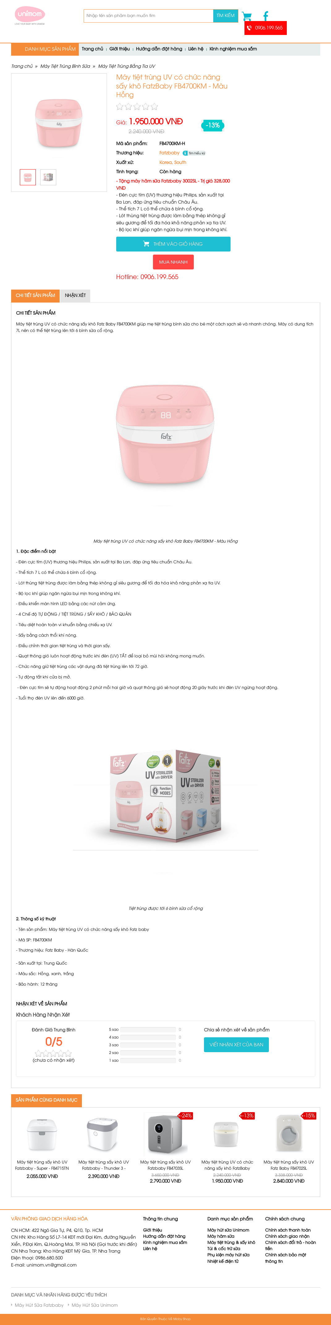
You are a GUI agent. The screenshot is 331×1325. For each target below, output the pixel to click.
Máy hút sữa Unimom (228, 1230)
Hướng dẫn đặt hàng (159, 49)
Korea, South (172, 163)
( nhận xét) (53, 1061)
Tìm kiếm (226, 16)
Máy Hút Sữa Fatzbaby (39, 1306)
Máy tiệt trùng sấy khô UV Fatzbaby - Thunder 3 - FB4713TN (104, 1168)
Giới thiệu (119, 49)
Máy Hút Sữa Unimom (95, 1306)
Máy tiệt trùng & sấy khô (231, 1243)
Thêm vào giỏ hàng (178, 244)
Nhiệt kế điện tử (223, 1261)
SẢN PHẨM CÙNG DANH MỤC (46, 1101)
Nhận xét (75, 296)
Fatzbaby (169, 153)
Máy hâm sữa (220, 1236)
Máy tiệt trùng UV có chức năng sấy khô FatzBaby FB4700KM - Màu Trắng (227, 1168)
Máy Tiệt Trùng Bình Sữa (65, 67)
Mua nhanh (173, 262)
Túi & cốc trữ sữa (223, 1249)
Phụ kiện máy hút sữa (228, 1255)
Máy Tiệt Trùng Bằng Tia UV (126, 67)
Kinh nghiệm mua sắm (233, 49)
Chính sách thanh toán (288, 1230)
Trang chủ (92, 49)
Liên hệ (195, 49)
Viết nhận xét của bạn (236, 1045)
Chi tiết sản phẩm (35, 296)
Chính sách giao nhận (287, 1236)
